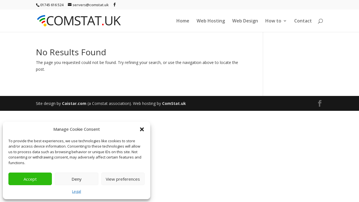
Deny (77, 179)
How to (273, 21)
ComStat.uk (174, 103)
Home (182, 21)
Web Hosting (211, 21)
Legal (76, 191)
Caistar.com (74, 103)
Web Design (245, 21)
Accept (30, 179)
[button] (142, 129)
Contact (303, 21)
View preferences (123, 179)
